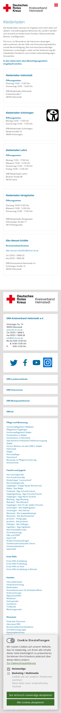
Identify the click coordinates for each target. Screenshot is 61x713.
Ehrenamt (11, 617)
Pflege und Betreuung (17, 422)
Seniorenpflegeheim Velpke (19, 432)
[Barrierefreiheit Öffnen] (52, 115)
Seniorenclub (12, 462)
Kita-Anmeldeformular (17, 529)
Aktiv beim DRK (13, 624)
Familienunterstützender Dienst (21, 543)
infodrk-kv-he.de (15, 338)
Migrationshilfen (14, 595)
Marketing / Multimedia (23, 673)
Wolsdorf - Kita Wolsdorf (17, 502)
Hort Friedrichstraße (16, 477)
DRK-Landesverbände (17, 379)
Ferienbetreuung (14, 532)
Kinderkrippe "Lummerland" (19, 480)
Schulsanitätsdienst (15, 546)
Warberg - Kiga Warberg (17, 499)
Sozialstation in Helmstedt (18, 437)
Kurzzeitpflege (13, 454)
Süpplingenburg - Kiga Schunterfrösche (24, 494)
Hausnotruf (12, 457)
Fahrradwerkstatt (14, 581)
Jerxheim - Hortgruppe (17, 518)
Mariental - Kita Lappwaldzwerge (21, 513)
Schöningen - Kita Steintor (18, 510)
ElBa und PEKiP (13, 535)
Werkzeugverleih (14, 609)
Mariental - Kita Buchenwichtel (20, 516)
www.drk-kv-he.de (15, 329)
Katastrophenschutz (16, 632)
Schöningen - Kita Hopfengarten (21, 507)
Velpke (10, 443)
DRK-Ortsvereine (15, 389)
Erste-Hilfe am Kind (15, 566)
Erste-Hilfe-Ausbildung (17, 561)
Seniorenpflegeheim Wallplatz (20, 426)
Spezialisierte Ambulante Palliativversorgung (27, 440)
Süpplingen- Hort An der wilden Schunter (25, 505)
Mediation (11, 598)
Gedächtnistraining (15, 584)
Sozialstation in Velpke (17, 435)
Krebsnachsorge (14, 592)
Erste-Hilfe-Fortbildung (17, 563)
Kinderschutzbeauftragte (18, 540)
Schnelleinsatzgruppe (16, 629)
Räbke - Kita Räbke (15, 488)
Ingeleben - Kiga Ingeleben (18, 527)
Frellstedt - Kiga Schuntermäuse (21, 491)
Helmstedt (11, 448)
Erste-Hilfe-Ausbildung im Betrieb (22, 569)
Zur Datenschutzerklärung (21, 663)
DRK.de (10, 411)
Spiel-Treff (11, 538)
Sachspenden (13, 601)
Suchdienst (11, 604)
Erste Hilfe (12, 556)
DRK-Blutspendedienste (18, 400)
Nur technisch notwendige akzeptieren (30, 695)
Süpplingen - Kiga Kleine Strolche (21, 496)
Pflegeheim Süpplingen (17, 429)
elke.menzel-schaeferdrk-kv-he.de (22, 250)
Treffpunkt (11, 606)
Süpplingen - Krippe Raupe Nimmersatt (24, 485)
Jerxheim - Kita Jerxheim (17, 521)
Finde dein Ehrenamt (16, 621)
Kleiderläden (12, 587)
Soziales (10, 577)
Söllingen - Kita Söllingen (18, 524)
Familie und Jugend (16, 470)
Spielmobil (11, 549)
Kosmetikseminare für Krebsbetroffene (24, 590)
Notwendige (16, 668)
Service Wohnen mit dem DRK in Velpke (24, 446)
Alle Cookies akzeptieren (30, 702)
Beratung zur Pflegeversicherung (21, 459)
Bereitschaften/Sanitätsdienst (20, 627)
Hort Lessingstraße (15, 474)
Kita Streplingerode (15, 482)
